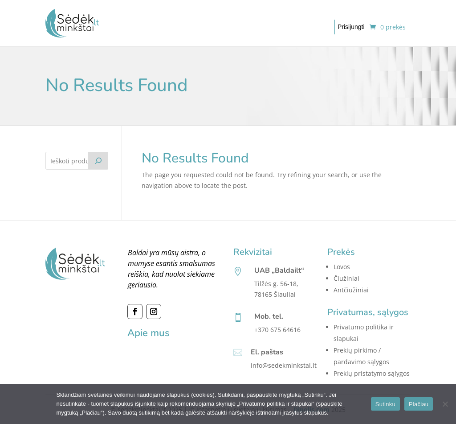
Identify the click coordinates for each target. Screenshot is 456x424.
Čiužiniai (346, 278)
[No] (444, 403)
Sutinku (385, 404)
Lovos (342, 266)
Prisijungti (351, 26)
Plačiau (418, 404)
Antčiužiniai (351, 290)
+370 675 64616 (277, 329)
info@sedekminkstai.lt (284, 365)
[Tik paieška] (98, 161)
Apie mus (148, 333)
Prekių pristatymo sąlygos (372, 373)
